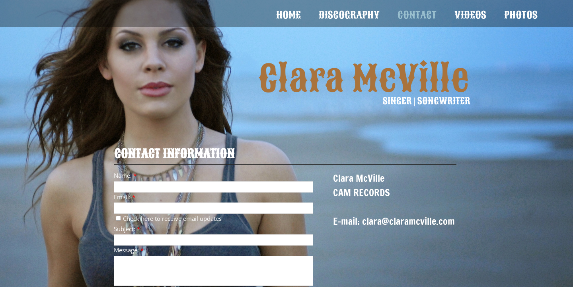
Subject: (127, 229)
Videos (470, 15)
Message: (129, 250)
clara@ (375, 221)
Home (288, 15)
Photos (521, 15)
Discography (349, 15)
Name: (125, 175)
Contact (417, 15)
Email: (124, 197)
